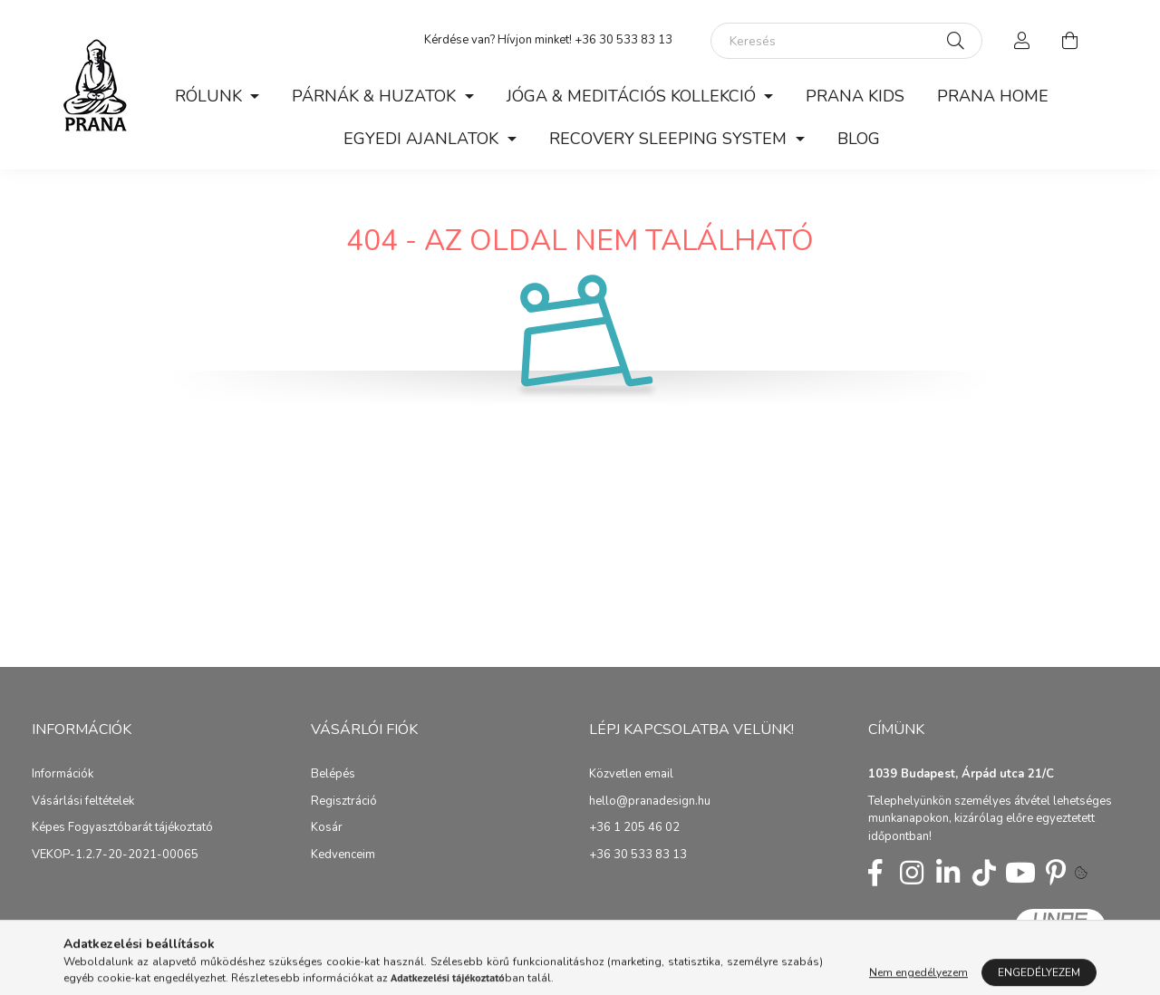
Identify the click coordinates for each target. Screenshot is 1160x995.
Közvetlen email (631, 775)
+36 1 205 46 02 (634, 828)
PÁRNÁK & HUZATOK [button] (376, 96)
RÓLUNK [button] (210, 96)
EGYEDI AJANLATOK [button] (423, 139)
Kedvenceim (343, 855)
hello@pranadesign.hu (649, 802)
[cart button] (1069, 41)
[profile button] (1022, 41)
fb (875, 873)
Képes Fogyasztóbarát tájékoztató (122, 828)
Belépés (333, 775)
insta (912, 873)
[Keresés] (846, 41)
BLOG (858, 139)
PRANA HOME (993, 96)
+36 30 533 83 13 (638, 855)
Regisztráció (344, 802)
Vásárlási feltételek (83, 802)
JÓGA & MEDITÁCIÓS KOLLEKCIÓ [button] (633, 96)
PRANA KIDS (855, 96)
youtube (1020, 873)
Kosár (327, 828)
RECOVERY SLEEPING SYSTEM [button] (670, 139)
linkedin (948, 873)
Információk (62, 775)
